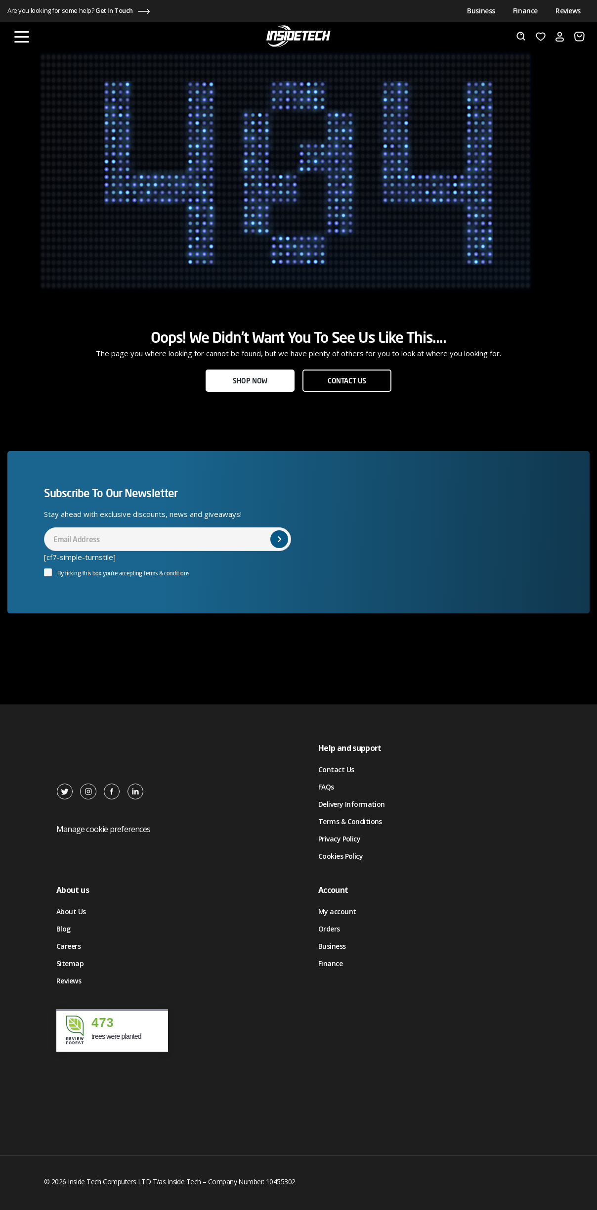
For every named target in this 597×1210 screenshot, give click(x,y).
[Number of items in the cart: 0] (579, 37)
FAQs (326, 786)
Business (481, 10)
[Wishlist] (541, 37)
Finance (525, 10)
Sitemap (70, 963)
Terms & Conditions (350, 821)
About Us (71, 911)
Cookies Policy (340, 856)
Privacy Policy (339, 838)
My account (337, 911)
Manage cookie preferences (103, 829)
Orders (329, 928)
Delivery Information (351, 804)
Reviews (568, 10)
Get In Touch (114, 10)
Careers (68, 946)
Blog (63, 928)
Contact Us (336, 769)
